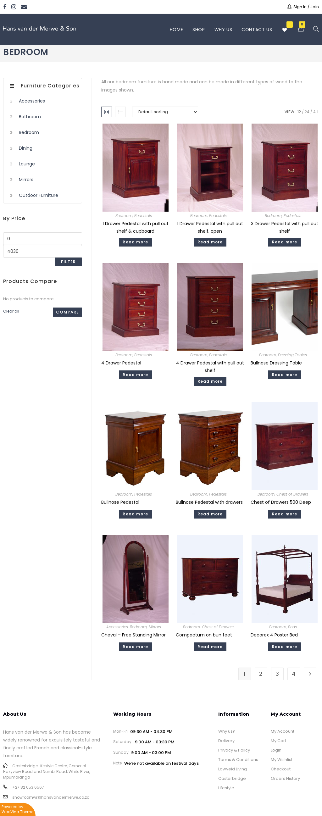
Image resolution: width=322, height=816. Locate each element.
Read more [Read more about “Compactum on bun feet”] (210, 646)
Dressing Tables (292, 355)
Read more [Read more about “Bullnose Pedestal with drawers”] (210, 514)
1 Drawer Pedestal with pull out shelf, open (210, 227)
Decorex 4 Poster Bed (274, 635)
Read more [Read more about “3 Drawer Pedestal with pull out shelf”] (284, 242)
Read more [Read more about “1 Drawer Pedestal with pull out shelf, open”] (210, 242)
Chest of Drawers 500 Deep (281, 502)
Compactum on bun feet (204, 635)
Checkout (281, 769)
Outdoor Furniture (38, 195)
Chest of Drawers (292, 494)
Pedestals (143, 215)
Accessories (117, 627)
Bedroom (123, 215)
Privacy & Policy (234, 750)
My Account (282, 731)
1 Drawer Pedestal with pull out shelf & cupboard (136, 227)
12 (299, 111)
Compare (67, 312)
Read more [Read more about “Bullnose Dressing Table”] (284, 374)
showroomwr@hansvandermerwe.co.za (51, 797)
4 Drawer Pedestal (121, 363)
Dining (25, 148)
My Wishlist (281, 760)
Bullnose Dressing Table (276, 363)
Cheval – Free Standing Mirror (133, 635)
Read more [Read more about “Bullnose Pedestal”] (135, 514)
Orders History (285, 778)
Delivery (226, 741)
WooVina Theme (17, 811)
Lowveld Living (232, 769)
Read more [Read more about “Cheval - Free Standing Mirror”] (135, 646)
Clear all (11, 311)
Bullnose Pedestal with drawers (209, 502)
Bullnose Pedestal (120, 502)
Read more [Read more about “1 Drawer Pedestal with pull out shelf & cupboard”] (135, 242)
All (316, 111)
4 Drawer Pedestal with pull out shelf (210, 366)
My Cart (278, 741)
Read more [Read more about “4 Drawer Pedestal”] (135, 374)
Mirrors (155, 627)
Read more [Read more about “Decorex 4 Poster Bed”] (284, 646)
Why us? (226, 731)
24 (307, 111)
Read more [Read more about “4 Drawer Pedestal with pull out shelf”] (210, 381)
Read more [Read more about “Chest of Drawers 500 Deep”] (284, 514)
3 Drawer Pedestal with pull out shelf (284, 227)
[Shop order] (165, 112)
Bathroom (30, 117)
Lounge (27, 164)
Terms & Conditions (238, 760)
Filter (68, 261)
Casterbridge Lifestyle (232, 783)
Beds (292, 627)
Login (276, 750)
